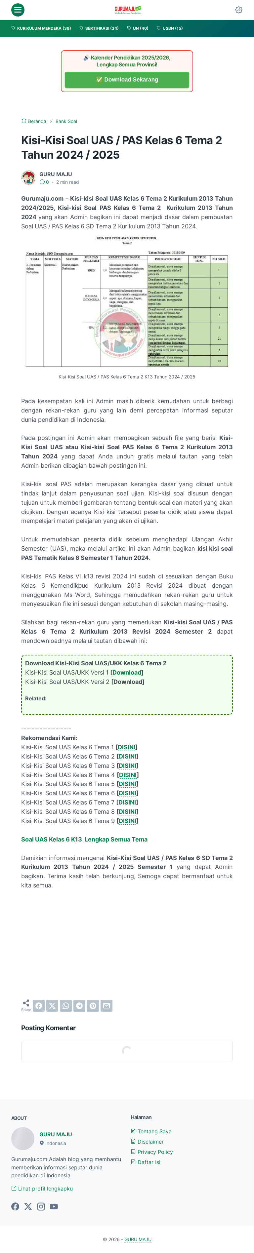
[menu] (17, 10)
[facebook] (39, 1006)
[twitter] (52, 1006)
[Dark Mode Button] (239, 10)
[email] (106, 1006)
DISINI (126, 747)
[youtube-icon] (54, 1207)
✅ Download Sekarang (127, 80)
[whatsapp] (66, 1006)
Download (126, 672)
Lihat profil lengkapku (42, 1188)
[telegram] (79, 1006)
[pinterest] (93, 1006)
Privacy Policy (152, 1152)
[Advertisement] (127, 944)
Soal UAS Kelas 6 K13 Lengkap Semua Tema (84, 839)
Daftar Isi (145, 1162)
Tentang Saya (151, 1131)
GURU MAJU (55, 1134)
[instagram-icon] (41, 1207)
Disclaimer (147, 1141)
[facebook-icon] (15, 1207)
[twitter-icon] (28, 1207)
